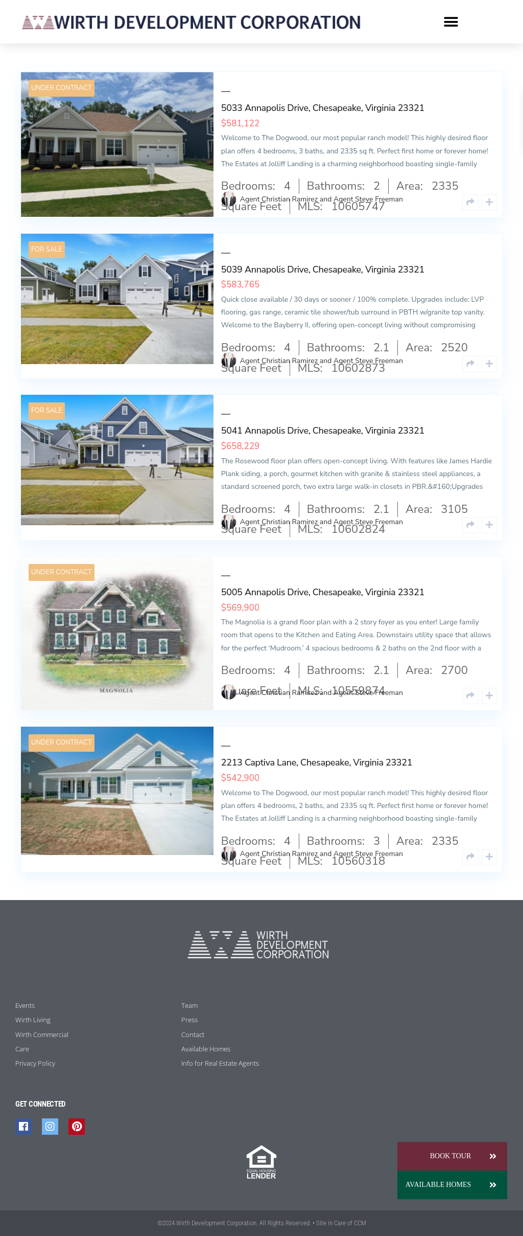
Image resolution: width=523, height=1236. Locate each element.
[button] (451, 21)
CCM (360, 1223)
